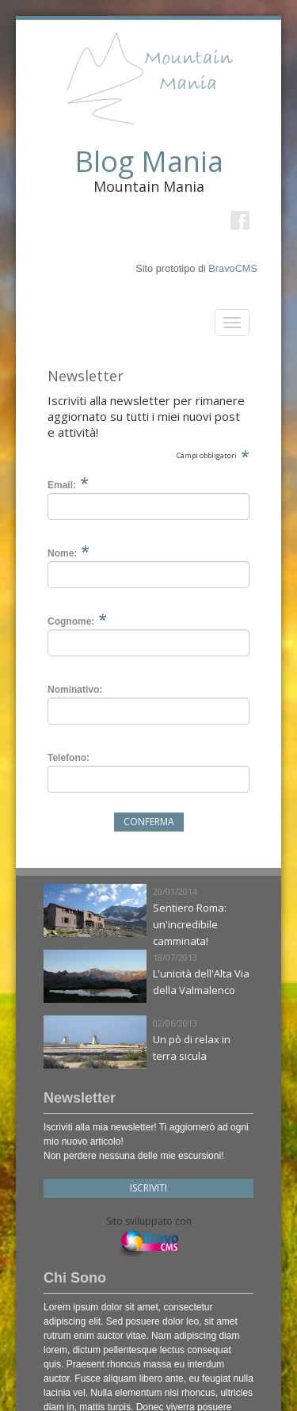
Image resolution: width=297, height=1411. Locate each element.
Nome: (62, 553)
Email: (62, 485)
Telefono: (68, 757)
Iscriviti (148, 1188)
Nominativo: (75, 689)
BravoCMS (232, 268)
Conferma (149, 821)
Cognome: (71, 621)
